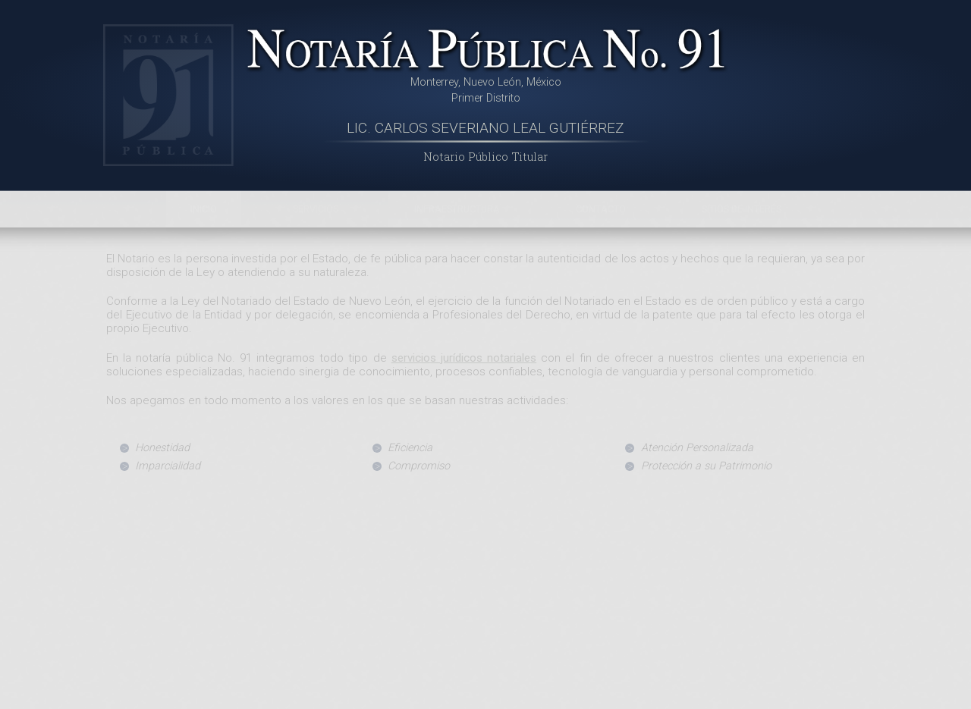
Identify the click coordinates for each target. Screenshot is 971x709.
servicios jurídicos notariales (463, 358)
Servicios (315, 209)
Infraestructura (457, 209)
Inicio (203, 209)
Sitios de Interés (741, 209)
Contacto (601, 209)
